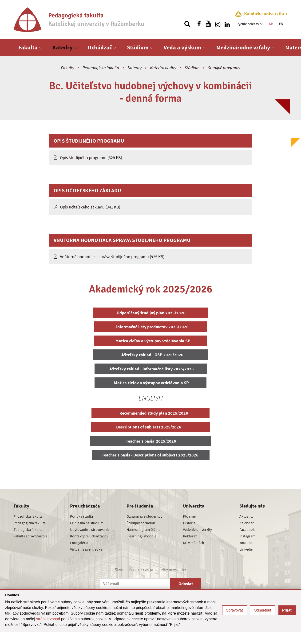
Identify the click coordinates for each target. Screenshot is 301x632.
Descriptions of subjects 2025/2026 (150, 427)
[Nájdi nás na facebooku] (199, 23)
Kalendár (246, 522)
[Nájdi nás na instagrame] (217, 23)
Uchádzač (100, 47)
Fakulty (67, 67)
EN (281, 23)
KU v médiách (193, 542)
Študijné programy (224, 67)
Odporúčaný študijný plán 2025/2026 (151, 313)
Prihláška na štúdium (86, 522)
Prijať (287, 610)
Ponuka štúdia (81, 516)
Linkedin (246, 549)
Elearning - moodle (141, 536)
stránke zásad (48, 619)
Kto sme (189, 516)
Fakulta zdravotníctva (30, 536)
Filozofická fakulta (28, 516)
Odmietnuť (262, 610)
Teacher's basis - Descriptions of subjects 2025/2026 (150, 455)
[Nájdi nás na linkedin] (227, 23)
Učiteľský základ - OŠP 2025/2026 (150, 354)
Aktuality (246, 516)
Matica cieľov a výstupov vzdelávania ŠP (150, 341)
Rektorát (190, 536)
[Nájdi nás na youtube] (208, 23)
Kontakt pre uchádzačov (89, 536)
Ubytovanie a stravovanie (90, 529)
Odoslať (185, 583)
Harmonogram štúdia (143, 529)
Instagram (247, 536)
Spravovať (234, 610)
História (189, 522)
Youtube (246, 542)
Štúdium (138, 47)
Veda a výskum (182, 47)
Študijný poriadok (141, 522)
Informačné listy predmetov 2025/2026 (150, 326)
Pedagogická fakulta (101, 67)
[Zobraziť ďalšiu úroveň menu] (262, 24)
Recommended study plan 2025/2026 (150, 413)
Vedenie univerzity (197, 529)
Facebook (247, 529)
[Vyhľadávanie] (187, 23)
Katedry (62, 47)
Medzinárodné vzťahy (243, 47)
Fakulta (27, 47)
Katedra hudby (163, 67)
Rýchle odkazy (248, 23)
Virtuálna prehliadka (86, 549)
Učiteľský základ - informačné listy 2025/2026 (150, 369)
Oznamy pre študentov (144, 516)
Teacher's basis (150, 441)
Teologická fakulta (28, 529)
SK (271, 23)
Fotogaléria (79, 542)
